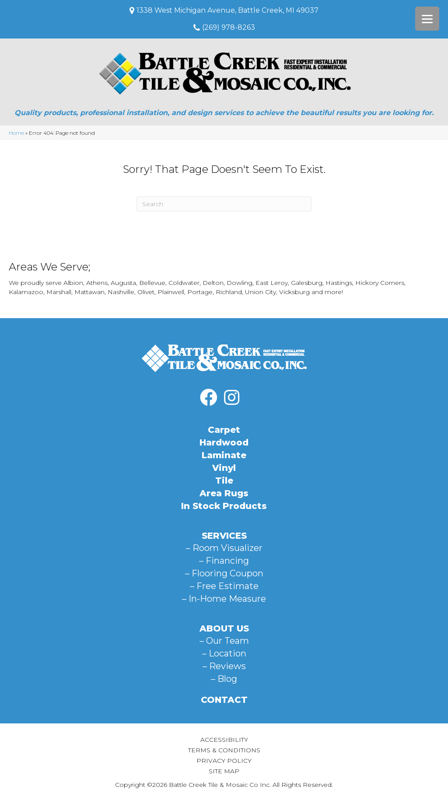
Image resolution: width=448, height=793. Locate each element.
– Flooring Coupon (224, 573)
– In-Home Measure (224, 598)
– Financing (224, 560)
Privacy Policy (224, 761)
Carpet (224, 430)
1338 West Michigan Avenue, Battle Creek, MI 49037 (227, 10)
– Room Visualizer (224, 548)
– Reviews (224, 666)
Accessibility (224, 740)
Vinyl (224, 468)
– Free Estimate (224, 586)
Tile (224, 480)
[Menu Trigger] (427, 19)
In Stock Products (224, 506)
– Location (224, 653)
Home (16, 133)
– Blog (224, 679)
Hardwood (224, 442)
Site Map (224, 771)
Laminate (224, 455)
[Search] (224, 203)
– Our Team (224, 640)
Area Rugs (224, 493)
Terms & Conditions (224, 750)
